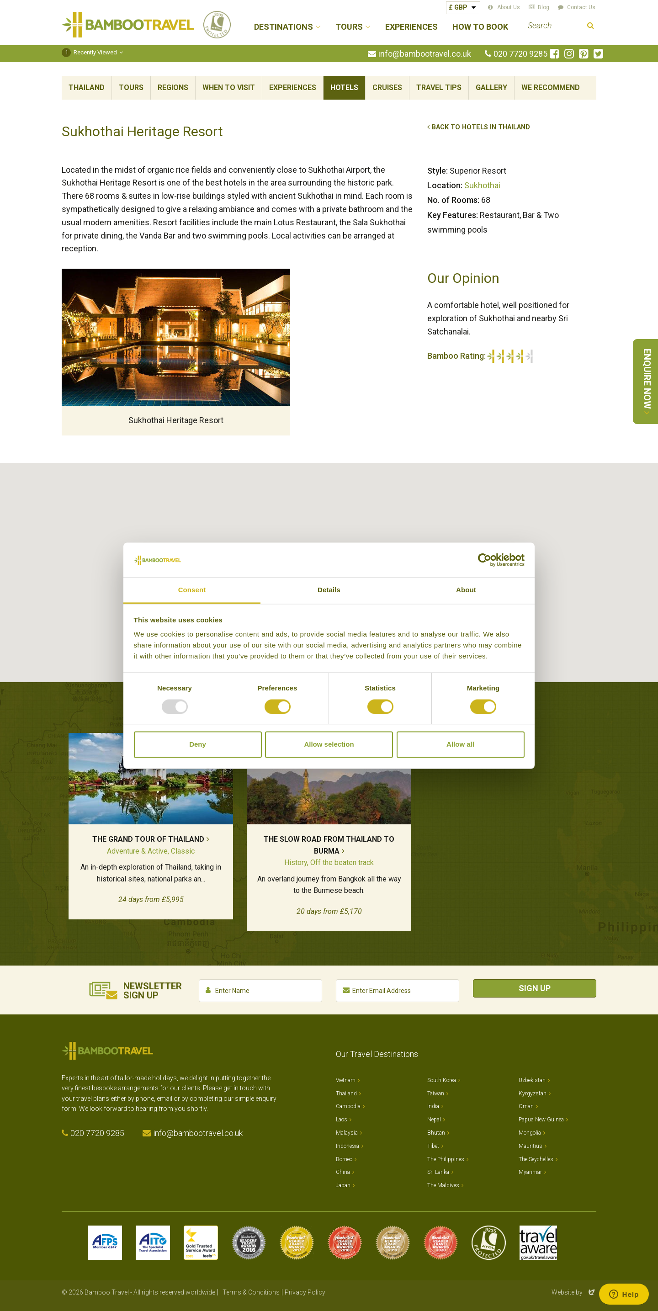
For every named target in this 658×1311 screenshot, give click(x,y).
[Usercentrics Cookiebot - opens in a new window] (485, 560)
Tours (131, 87)
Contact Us (581, 7)
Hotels (344, 87)
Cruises (387, 87)
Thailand (87, 87)
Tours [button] (349, 27)
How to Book (480, 27)
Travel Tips (439, 87)
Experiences (411, 27)
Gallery (491, 87)
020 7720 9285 (520, 54)
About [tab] (466, 590)
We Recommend (550, 87)
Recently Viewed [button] (89, 52)
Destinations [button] (283, 27)
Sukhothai (482, 185)
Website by (574, 1292)
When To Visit (228, 87)
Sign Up (535, 988)
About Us (508, 7)
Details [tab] (329, 590)
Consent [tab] (192, 590)
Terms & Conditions (251, 1292)
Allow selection (329, 744)
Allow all (460, 744)
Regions (173, 87)
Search (590, 26)
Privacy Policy (305, 1292)
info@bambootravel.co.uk (424, 54)
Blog (543, 7)
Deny (197, 744)
